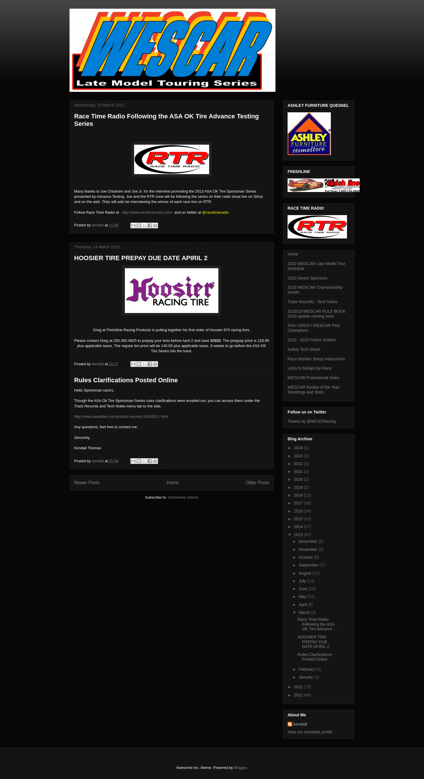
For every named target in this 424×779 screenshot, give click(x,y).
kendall (300, 724)
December (308, 541)
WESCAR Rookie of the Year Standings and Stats (313, 389)
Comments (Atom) (183, 497)
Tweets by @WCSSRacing (312, 421)
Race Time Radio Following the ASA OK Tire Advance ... (317, 624)
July (303, 581)
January (306, 677)
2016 (299, 511)
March (305, 612)
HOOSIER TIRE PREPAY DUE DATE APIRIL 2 (141, 258)
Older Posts (257, 482)
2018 (299, 495)
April (303, 604)
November (308, 549)
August (305, 573)
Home (173, 482)
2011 (299, 695)
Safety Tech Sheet (304, 349)
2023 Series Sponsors (307, 278)
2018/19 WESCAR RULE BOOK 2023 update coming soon (317, 313)
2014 (299, 526)
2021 (299, 471)
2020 (299, 479)
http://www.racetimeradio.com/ (147, 212)
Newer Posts (87, 482)
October (306, 557)
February (307, 669)
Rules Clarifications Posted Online (126, 380)
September (309, 565)
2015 (299, 519)
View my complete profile (310, 732)
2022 (299, 463)
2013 (299, 534)
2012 (299, 687)
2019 (299, 487)
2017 (299, 503)
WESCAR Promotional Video (313, 377)
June (303, 588)
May (303, 596)
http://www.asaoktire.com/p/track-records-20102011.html (121, 416)
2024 (299, 448)
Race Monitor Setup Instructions (316, 359)
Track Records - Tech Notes (312, 301)
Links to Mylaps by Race (309, 368)
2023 (299, 456)
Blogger (240, 767)
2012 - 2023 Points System (312, 340)
